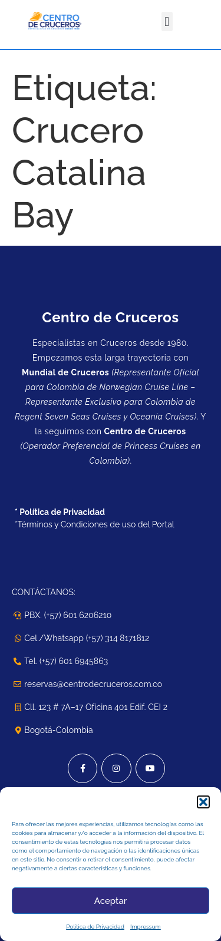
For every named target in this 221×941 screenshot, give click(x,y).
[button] (203, 802)
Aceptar (110, 901)
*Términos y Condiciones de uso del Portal (94, 524)
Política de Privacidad (95, 926)
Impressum (145, 926)
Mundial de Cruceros (65, 372)
